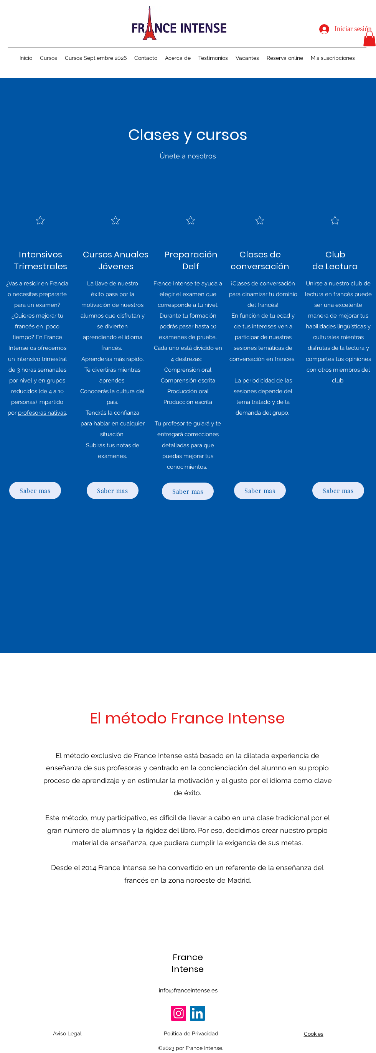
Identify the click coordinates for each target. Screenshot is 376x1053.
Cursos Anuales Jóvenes (115, 260)
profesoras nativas (42, 412)
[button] (369, 38)
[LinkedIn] (197, 1013)
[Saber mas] (35, 490)
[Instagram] (178, 1013)
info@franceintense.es (188, 990)
